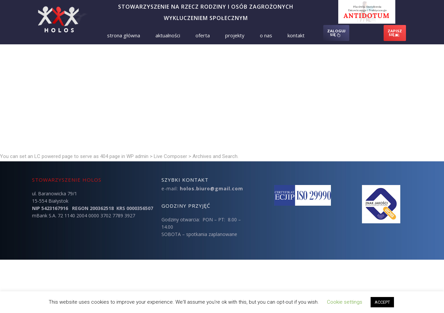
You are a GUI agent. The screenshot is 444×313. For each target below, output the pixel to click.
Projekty (235, 35)
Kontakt (296, 35)
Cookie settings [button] (344, 302)
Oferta (202, 35)
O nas (266, 35)
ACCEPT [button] (382, 302)
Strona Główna (123, 35)
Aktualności (167, 35)
